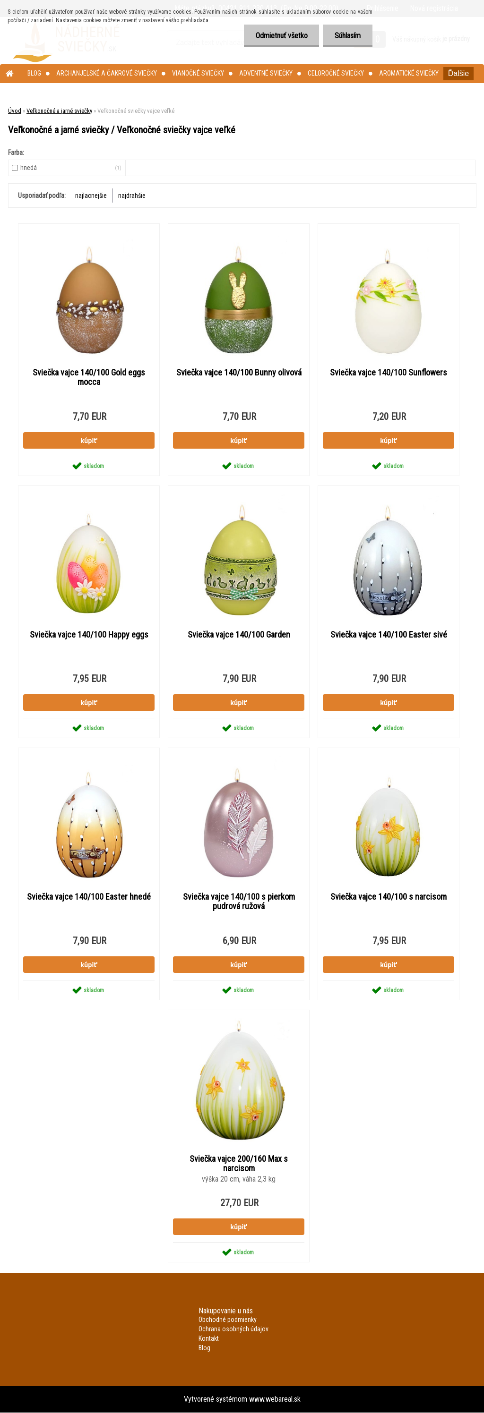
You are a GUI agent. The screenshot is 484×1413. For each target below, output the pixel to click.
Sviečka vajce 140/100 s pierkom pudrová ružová (239, 901)
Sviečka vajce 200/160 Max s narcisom (239, 1163)
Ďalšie (458, 73)
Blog (34, 73)
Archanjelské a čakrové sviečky (106, 73)
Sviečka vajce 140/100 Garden (239, 634)
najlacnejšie (91, 195)
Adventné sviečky (266, 73)
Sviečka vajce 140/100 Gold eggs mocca (89, 377)
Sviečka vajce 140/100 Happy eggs (89, 634)
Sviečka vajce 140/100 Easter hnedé (89, 897)
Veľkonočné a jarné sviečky (59, 110)
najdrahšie (132, 195)
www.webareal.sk (275, 1399)
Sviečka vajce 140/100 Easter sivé (388, 634)
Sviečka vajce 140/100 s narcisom (388, 897)
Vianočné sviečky (198, 73)
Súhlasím (348, 35)
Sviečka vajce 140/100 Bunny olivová (239, 372)
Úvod (14, 110)
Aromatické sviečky (409, 73)
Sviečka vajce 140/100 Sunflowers (388, 372)
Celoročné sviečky (336, 73)
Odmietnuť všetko (281, 35)
